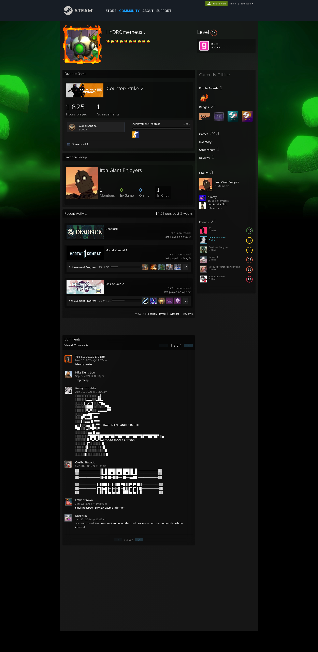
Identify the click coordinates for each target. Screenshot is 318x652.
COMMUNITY (129, 11)
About (148, 11)
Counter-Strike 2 (125, 88)
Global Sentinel (88, 125)
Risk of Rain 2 (114, 284)
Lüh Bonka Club (217, 204)
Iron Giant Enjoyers (227, 182)
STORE (111, 11)
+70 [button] (185, 300)
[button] (226, 32)
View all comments (76, 345)
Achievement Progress (146, 123)
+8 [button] (185, 267)
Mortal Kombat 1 (116, 250)
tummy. (212, 196)
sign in (233, 3)
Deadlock (111, 228)
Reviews (188, 313)
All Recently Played (154, 313)
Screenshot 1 (80, 144)
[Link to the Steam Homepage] (81, 14)
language (246, 3)
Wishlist (174, 313)
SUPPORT (163, 11)
